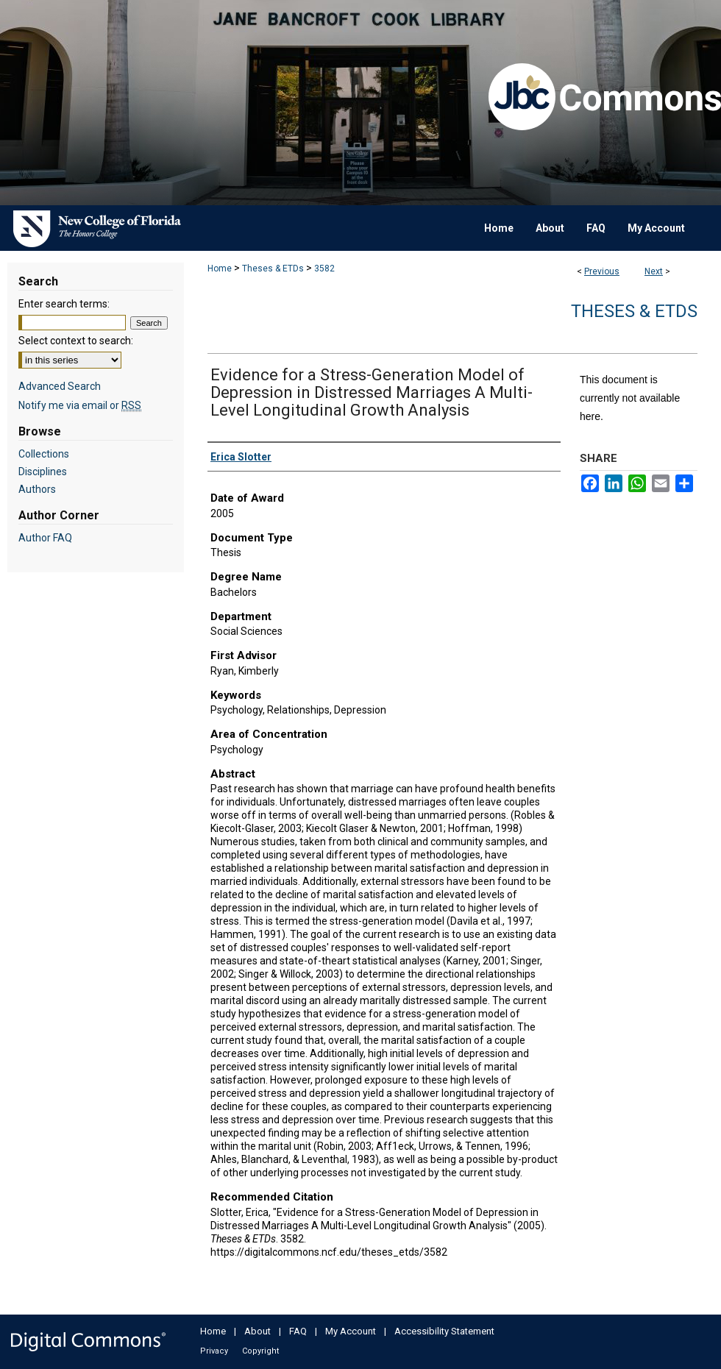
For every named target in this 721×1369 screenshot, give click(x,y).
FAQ (298, 1331)
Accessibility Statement (444, 1331)
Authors (37, 489)
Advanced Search (59, 386)
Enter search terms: (64, 304)
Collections (43, 454)
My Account (350, 1331)
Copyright (260, 1351)
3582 (324, 268)
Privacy (214, 1351)
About (257, 1331)
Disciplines (42, 471)
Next (653, 271)
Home (219, 268)
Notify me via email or (79, 405)
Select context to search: (75, 340)
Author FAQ (45, 538)
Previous (601, 271)
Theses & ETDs (273, 268)
